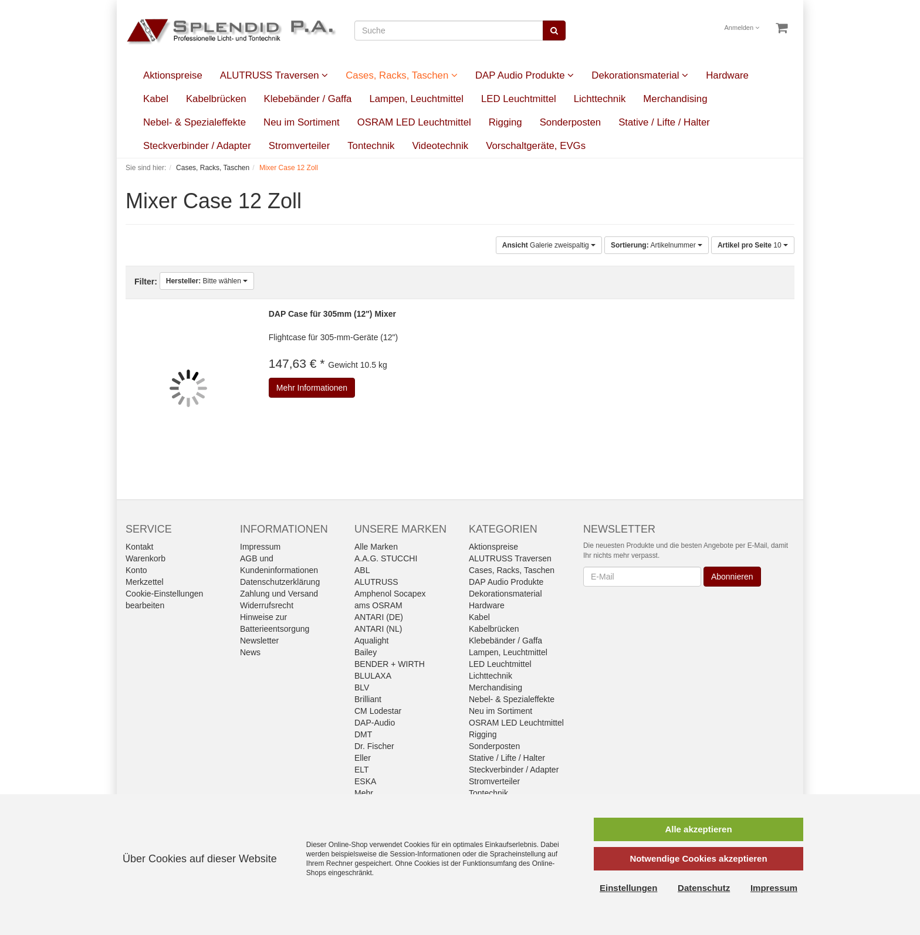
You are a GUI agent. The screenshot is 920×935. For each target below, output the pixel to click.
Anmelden (742, 27)
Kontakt (139, 546)
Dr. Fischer (374, 746)
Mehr (363, 793)
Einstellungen (628, 888)
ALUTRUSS (376, 582)
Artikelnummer (656, 245)
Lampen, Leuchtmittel (416, 98)
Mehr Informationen (311, 387)
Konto (136, 570)
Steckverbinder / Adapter (197, 145)
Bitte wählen (207, 281)
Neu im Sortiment (301, 122)
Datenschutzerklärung (280, 582)
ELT (361, 769)
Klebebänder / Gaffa (308, 98)
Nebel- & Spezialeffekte (194, 122)
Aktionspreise (172, 75)
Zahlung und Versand (279, 593)
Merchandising (675, 98)
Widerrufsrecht (266, 605)
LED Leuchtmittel (518, 98)
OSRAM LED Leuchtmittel (414, 122)
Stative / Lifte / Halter (664, 122)
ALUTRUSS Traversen (274, 75)
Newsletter (259, 640)
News (250, 652)
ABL (362, 570)
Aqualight (371, 640)
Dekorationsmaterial (639, 75)
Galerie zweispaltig (549, 245)
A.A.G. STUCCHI (385, 558)
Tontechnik (370, 145)
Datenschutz (704, 888)
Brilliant (367, 699)
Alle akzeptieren (698, 829)
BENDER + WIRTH (389, 664)
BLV (361, 687)
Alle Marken (376, 546)
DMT (363, 734)
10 (753, 245)
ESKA (365, 781)
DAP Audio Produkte (524, 75)
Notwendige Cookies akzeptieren (698, 858)
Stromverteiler (299, 145)
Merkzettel (145, 582)
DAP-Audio (374, 722)
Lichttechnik (600, 98)
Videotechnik (440, 145)
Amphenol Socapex (389, 593)
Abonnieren (732, 576)
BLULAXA (372, 675)
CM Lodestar (377, 711)
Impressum (260, 546)
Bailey (365, 652)
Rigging (505, 122)
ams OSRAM (378, 605)
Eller (362, 758)
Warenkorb (145, 558)
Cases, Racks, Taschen (402, 75)
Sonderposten (570, 122)
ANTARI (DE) (378, 617)
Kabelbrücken (216, 98)
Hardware (727, 75)
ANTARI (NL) (378, 629)
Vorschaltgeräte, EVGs (536, 145)
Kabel (155, 98)
